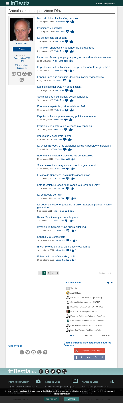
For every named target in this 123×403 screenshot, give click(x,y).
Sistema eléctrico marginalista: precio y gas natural (66, 165)
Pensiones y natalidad (50, 28)
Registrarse (109, 4)
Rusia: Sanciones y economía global (58, 217)
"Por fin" (74, 288)
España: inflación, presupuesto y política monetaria (66, 116)
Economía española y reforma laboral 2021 (62, 106)
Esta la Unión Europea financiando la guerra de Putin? (68, 184)
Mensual (106, 335)
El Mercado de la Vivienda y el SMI (57, 256)
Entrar (99, 4)
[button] (21, 49)
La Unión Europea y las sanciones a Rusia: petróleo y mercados (74, 145)
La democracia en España (52, 37)
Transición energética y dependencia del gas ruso (65, 47)
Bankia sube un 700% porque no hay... (87, 297)
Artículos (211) (22, 55)
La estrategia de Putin (49, 194)
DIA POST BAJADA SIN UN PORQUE (87, 307)
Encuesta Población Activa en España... (88, 316)
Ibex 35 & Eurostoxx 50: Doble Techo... (87, 325)
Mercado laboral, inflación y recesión (58, 18)
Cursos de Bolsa (98, 381)
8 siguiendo (22, 68)
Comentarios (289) (22, 58)
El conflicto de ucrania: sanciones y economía (63, 246)
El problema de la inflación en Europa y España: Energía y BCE (73, 67)
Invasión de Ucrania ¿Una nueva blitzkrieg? (62, 227)
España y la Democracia (51, 236)
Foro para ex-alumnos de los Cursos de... (88, 321)
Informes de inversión (24, 381)
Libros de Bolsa (61, 381)
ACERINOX (76, 293)
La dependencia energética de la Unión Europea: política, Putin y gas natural (74, 206)
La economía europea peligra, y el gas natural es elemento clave (74, 57)
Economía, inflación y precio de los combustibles (65, 155)
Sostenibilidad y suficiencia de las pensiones (62, 96)
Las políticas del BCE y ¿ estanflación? (59, 86)
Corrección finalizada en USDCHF (85, 302)
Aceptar (71, 399)
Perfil (22, 61)
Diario (71, 335)
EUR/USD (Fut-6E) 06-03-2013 (84, 311)
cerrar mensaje (121, 391)
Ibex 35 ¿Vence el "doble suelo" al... (86, 330)
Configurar (51, 399)
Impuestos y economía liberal (54, 135)
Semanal (88, 335)
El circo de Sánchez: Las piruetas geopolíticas (63, 175)
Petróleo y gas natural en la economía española (64, 126)
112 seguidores (21, 65)
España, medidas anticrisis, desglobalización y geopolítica (70, 77)
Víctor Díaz (21, 43)
